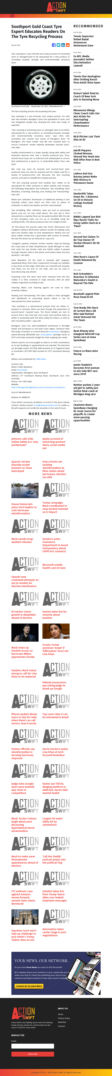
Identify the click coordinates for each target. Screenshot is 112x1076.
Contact (61, 1026)
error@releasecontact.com (46, 405)
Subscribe (33, 1054)
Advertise (62, 1022)
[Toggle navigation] (12, 16)
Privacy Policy (64, 1018)
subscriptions (46, 334)
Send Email (22, 370)
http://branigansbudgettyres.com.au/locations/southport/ (38, 387)
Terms (60, 1014)
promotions (54, 331)
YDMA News (40, 359)
